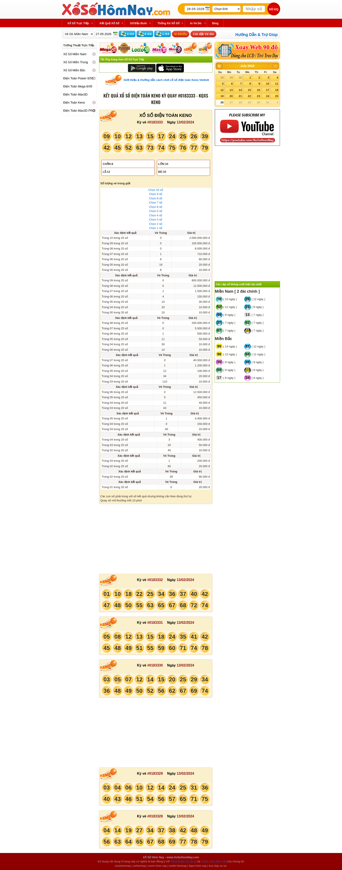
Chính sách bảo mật (213, 861)
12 (222, 90)
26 (222, 102)
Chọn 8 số (155, 198)
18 (276, 90)
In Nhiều (180, 34)
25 (276, 96)
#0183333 (155, 122)
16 (258, 90)
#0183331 (155, 622)
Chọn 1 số (155, 228)
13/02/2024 (185, 122)
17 (267, 90)
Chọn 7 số (155, 202)
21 (240, 96)
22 (249, 96)
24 (267, 96)
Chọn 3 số (155, 219)
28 (222, 77)
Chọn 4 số (155, 215)
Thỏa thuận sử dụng (183, 861)
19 (222, 96)
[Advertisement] (155, 538)
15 (249, 90)
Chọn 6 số (155, 207)
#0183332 (155, 580)
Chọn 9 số (155, 194)
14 (240, 90)
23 (258, 96)
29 (231, 77)
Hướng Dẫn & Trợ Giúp (256, 34)
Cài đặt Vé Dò (203, 34)
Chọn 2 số (155, 224)
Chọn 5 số (155, 211)
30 (240, 77)
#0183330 (155, 665)
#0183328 (155, 816)
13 (231, 90)
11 (276, 83)
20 (231, 96)
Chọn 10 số (155, 189)
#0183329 (155, 773)
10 (267, 83)
